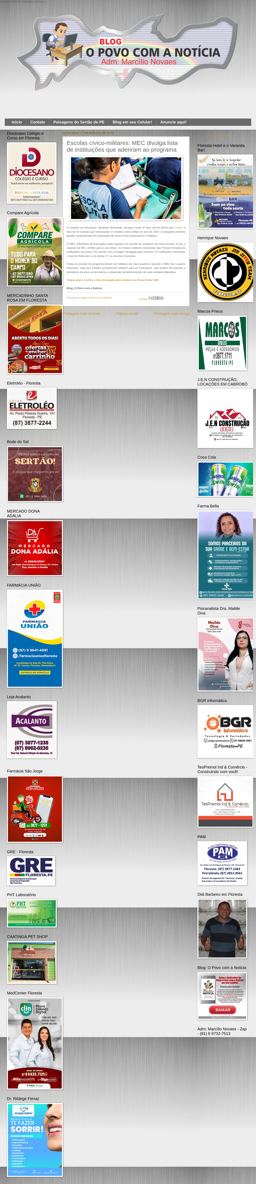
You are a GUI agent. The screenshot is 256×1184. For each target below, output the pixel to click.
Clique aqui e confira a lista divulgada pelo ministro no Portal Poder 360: (113, 280)
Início (17, 122)
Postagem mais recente (81, 314)
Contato (37, 122)
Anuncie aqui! (173, 122)
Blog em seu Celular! (132, 122)
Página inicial (127, 314)
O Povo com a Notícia (217, 135)
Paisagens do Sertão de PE (79, 122)
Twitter (179, 227)
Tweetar (143, 299)
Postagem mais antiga (172, 314)
